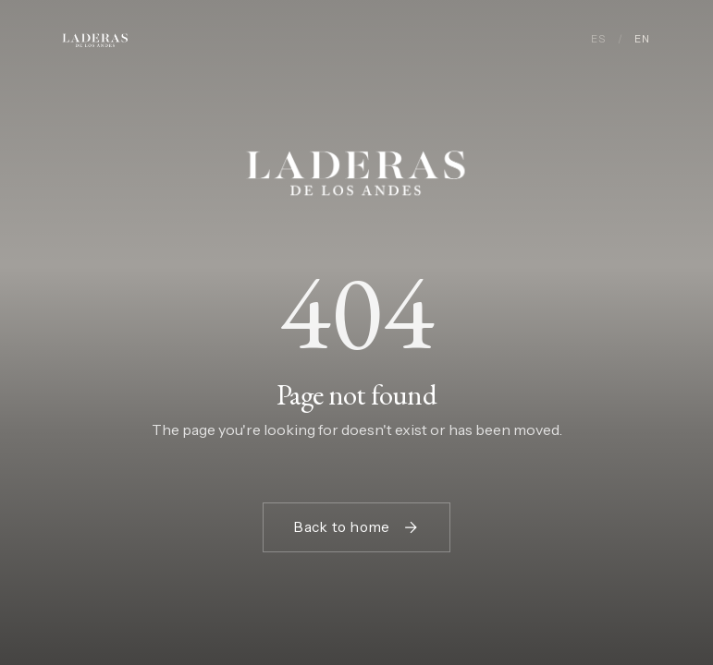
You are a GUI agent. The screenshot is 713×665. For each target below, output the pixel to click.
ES (598, 38)
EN (642, 38)
